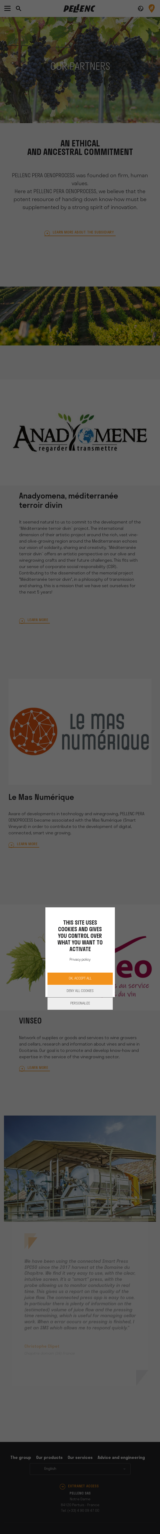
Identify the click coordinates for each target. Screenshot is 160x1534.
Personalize (80, 1004)
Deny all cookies (80, 991)
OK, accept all (80, 979)
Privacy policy (80, 959)
